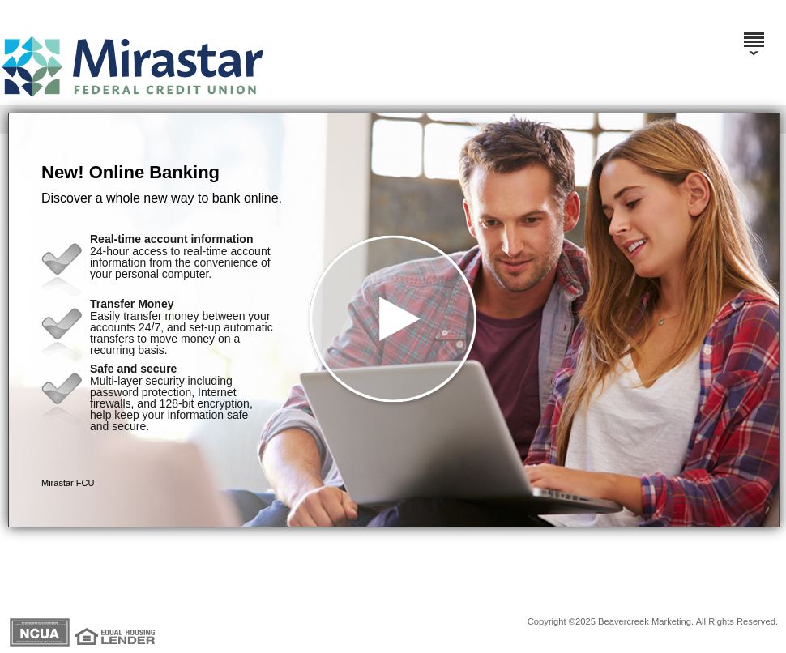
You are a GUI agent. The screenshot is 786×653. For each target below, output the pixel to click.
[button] (394, 320)
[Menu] (753, 32)
